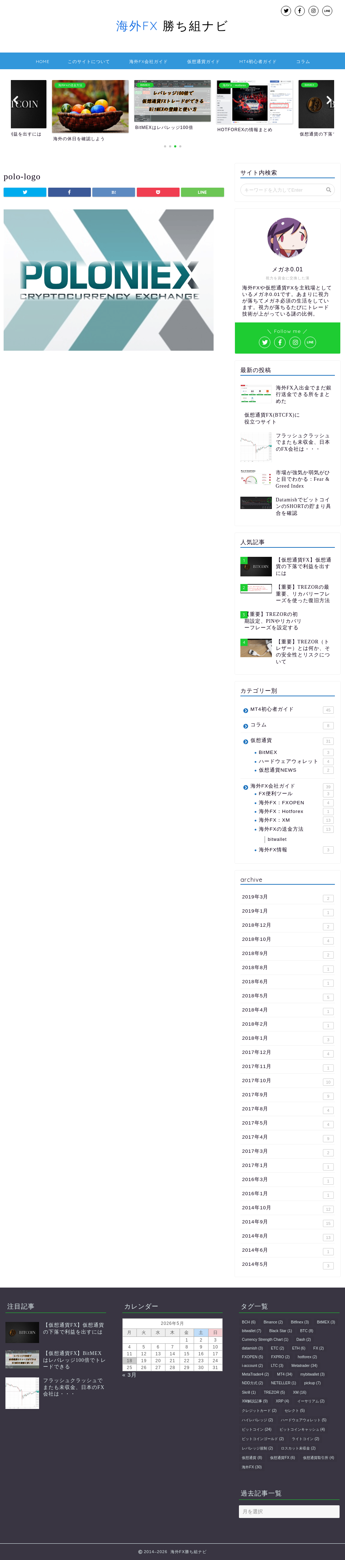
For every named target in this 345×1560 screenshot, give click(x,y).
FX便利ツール (296, 793)
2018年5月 (288, 997)
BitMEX (296, 752)
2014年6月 (288, 1251)
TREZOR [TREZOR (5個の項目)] (274, 1392)
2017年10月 (288, 1082)
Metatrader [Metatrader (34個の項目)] (304, 1366)
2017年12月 (288, 1054)
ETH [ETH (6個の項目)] (298, 1348)
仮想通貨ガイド (203, 61)
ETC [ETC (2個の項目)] (277, 1348)
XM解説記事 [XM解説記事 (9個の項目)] (255, 1401)
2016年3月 (288, 1181)
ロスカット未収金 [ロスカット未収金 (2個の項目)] (298, 1448)
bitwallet (277, 839)
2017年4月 (288, 1138)
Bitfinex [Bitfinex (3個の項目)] (300, 1322)
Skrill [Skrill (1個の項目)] (249, 1392)
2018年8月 (288, 969)
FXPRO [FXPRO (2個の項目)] (280, 1357)
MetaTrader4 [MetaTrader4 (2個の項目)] (255, 1374)
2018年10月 (288, 940)
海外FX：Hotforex (296, 811)
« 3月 (129, 1375)
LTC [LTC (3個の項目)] (277, 1366)
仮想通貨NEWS (296, 770)
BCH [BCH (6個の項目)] (249, 1322)
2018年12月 (288, 926)
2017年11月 (288, 1068)
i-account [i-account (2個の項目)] (252, 1366)
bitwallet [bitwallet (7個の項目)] (251, 1331)
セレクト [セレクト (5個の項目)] (295, 1411)
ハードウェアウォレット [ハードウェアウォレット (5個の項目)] (304, 1420)
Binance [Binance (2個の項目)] (273, 1322)
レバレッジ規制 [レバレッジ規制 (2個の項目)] (257, 1448)
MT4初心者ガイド (258, 61)
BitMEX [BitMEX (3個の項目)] (326, 1322)
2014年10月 (288, 1209)
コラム (303, 61)
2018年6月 (288, 983)
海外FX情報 (296, 850)
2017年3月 (288, 1152)
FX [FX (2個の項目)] (319, 1348)
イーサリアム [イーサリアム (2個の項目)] (311, 1401)
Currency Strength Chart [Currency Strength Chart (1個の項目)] (265, 1340)
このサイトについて (89, 61)
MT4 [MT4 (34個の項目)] (284, 1374)
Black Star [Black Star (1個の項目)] (280, 1331)
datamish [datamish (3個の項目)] (252, 1348)
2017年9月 (288, 1096)
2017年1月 (288, 1167)
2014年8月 (288, 1237)
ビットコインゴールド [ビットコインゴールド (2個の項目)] (263, 1439)
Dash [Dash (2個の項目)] (303, 1340)
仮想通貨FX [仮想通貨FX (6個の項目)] (282, 1458)
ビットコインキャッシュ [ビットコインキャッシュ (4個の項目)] (302, 1429)
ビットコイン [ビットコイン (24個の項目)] (256, 1429)
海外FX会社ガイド (148, 61)
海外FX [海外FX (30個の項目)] (252, 1467)
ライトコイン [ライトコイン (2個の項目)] (305, 1439)
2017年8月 (288, 1110)
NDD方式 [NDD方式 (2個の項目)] (252, 1383)
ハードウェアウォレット (296, 761)
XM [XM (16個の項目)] (299, 1392)
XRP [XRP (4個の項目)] (282, 1401)
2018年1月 (288, 1039)
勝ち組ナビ (172, 25)
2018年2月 (288, 1025)
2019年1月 (288, 912)
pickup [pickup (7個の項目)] (312, 1383)
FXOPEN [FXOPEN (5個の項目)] (252, 1357)
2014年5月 (288, 1265)
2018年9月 (288, 955)
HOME (43, 61)
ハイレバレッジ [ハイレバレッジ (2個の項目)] (257, 1420)
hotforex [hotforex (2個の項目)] (307, 1357)
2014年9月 (288, 1223)
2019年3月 (288, 898)
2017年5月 (288, 1124)
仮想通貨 (292, 741)
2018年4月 (288, 1011)
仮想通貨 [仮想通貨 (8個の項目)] (252, 1458)
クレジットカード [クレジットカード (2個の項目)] (259, 1411)
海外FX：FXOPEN (296, 802)
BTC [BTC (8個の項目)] (306, 1331)
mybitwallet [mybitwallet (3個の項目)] (312, 1374)
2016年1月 (288, 1195)
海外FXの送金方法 (296, 829)
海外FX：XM (296, 820)
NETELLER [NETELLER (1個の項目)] (283, 1383)
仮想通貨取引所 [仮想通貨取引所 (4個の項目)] (318, 1458)
